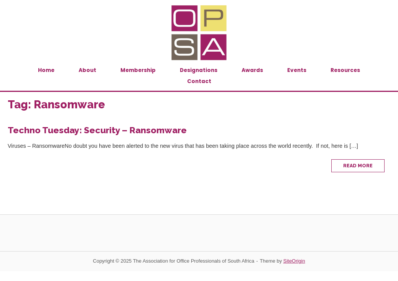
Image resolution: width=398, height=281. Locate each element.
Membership (138, 70)
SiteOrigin (294, 261)
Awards (252, 70)
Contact (199, 81)
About (87, 70)
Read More (364, 167)
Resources (345, 70)
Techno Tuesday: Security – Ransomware (97, 130)
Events (296, 70)
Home (46, 70)
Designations (198, 70)
